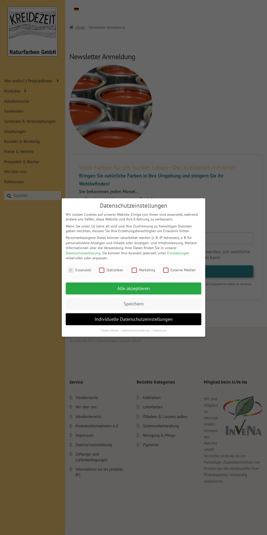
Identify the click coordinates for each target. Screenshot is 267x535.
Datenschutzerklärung (83, 253)
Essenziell (79, 270)
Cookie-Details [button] (110, 330)
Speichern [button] (134, 304)
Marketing (143, 270)
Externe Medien (179, 270)
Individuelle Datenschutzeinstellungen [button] (134, 319)
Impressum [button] (159, 330)
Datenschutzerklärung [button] (136, 330)
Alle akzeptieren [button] (133, 288)
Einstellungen (178, 253)
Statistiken (111, 270)
